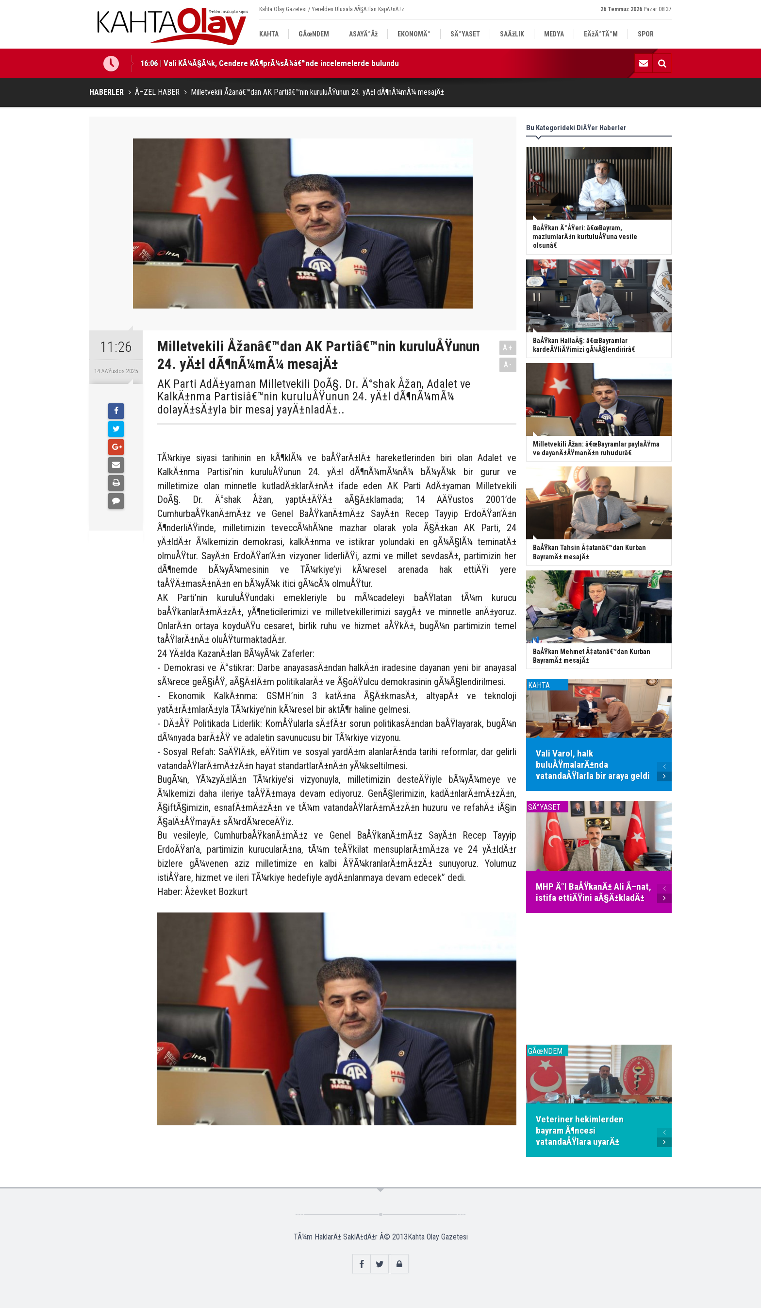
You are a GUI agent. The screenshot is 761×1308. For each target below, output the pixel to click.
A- (508, 364)
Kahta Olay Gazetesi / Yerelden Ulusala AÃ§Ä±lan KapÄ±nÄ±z (331, 9)
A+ (508, 347)
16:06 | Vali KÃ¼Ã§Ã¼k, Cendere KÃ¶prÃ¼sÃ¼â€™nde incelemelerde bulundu (269, 63)
